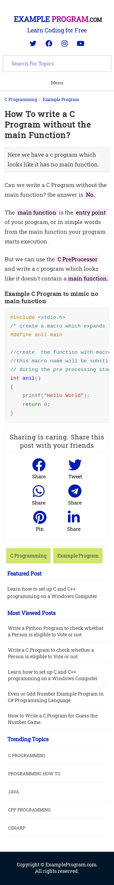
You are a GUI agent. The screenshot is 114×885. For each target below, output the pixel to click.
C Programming (26, 755)
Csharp (16, 828)
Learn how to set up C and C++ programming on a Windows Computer (52, 592)
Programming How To (34, 773)
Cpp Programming (29, 810)
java (13, 791)
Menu (57, 82)
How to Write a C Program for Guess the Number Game (53, 718)
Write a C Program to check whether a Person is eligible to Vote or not (51, 653)
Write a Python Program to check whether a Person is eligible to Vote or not (56, 631)
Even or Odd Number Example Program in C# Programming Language (56, 696)
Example (58, 19)
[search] (57, 63)
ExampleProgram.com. (71, 864)
